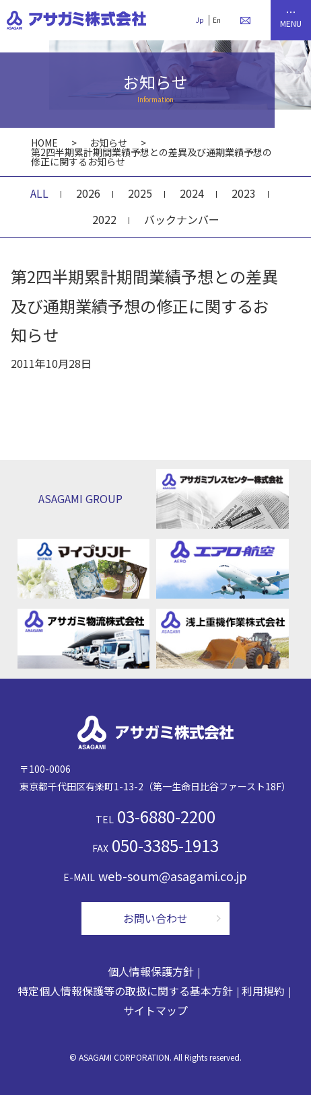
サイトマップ (155, 1010)
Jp (199, 20)
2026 (88, 193)
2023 (244, 193)
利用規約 (263, 991)
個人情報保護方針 (151, 971)
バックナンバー (181, 219)
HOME (44, 142)
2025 (140, 193)
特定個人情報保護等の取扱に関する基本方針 (125, 991)
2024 (192, 193)
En (216, 20)
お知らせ (108, 142)
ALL (39, 193)
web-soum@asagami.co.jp (172, 875)
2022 (104, 219)
